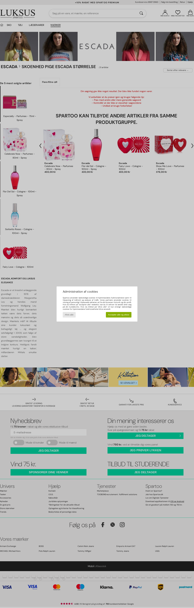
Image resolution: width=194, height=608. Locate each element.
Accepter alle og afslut (118, 314)
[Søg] (141, 13)
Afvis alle (69, 314)
